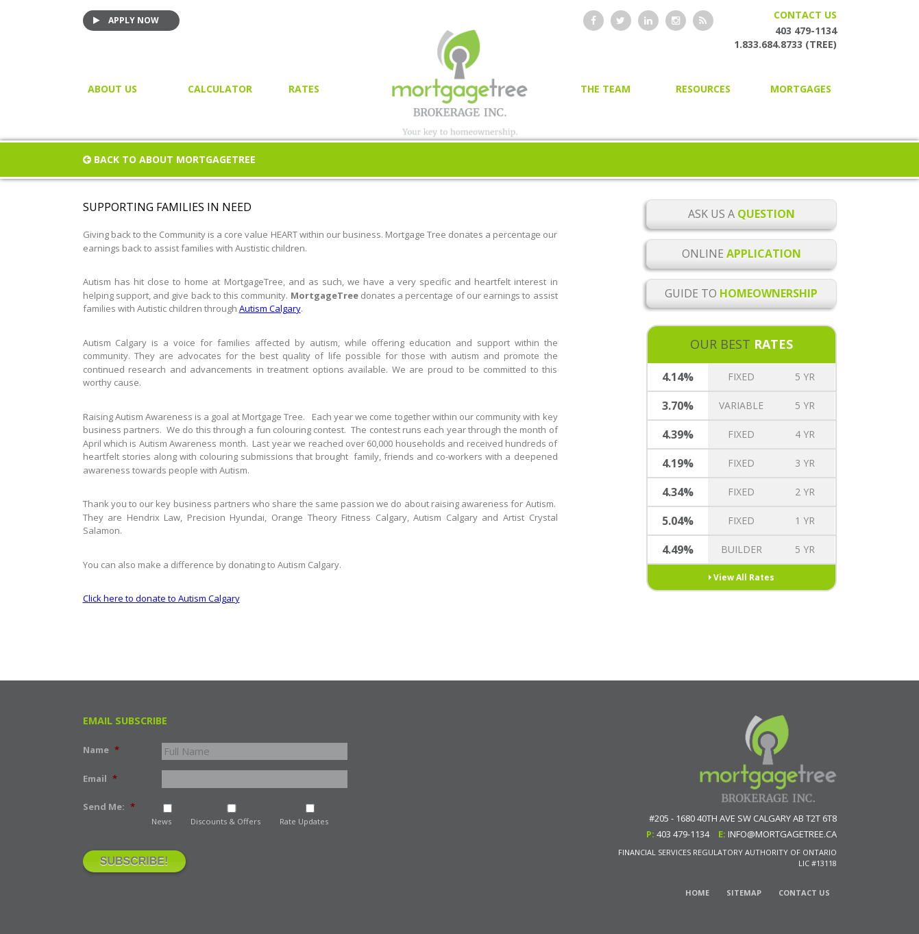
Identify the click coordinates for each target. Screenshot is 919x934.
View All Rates (741, 577)
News (161, 821)
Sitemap (743, 892)
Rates (304, 88)
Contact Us (805, 14)
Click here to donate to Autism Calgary (161, 598)
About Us (112, 88)
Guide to (741, 293)
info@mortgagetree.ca (782, 834)
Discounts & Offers (225, 821)
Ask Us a (741, 213)
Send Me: (109, 806)
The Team (605, 88)
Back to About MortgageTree (169, 159)
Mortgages (800, 88)
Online (741, 253)
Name (101, 749)
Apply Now (126, 20)
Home (697, 892)
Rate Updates (304, 821)
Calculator (220, 88)
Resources (703, 88)
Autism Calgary (270, 308)
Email (100, 778)
